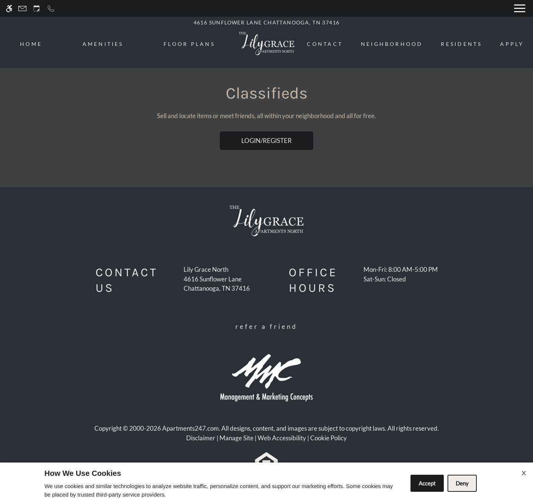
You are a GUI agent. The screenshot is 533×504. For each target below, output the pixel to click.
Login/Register (266, 140)
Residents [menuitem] (461, 44)
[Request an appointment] (36, 8)
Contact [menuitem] (325, 44)
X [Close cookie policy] (524, 472)
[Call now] (51, 8)
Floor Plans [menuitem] (189, 44)
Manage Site (236, 438)
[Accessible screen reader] (9, 8)
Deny (462, 483)
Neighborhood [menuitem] (392, 44)
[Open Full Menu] (520, 8)
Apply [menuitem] (512, 44)
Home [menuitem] (31, 44)
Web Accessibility (282, 438)
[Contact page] (22, 8)
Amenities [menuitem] (103, 44)
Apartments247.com (190, 428)
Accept (427, 483)
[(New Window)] (217, 283)
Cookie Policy (328, 438)
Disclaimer (200, 438)
